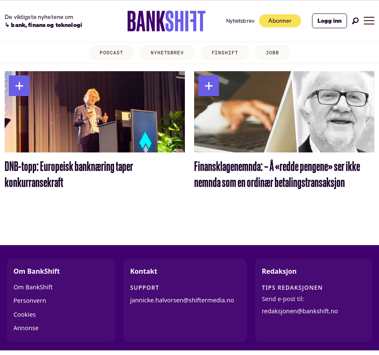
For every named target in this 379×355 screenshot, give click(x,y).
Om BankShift (33, 287)
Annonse (26, 328)
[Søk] (355, 21)
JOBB (272, 53)
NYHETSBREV (167, 53)
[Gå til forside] (160, 21)
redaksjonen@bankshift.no (300, 311)
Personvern (29, 300)
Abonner (276, 20)
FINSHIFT (225, 53)
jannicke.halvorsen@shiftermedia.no (182, 300)
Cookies (24, 314)
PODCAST (111, 53)
